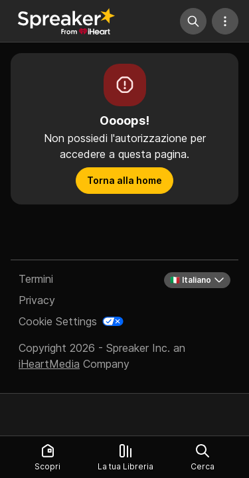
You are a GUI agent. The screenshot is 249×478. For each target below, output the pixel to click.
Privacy (37, 300)
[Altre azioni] (225, 21)
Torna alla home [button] (124, 180)
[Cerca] (193, 21)
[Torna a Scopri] (66, 21)
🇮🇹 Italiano (197, 280)
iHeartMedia (49, 363)
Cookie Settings (58, 321)
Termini (36, 278)
